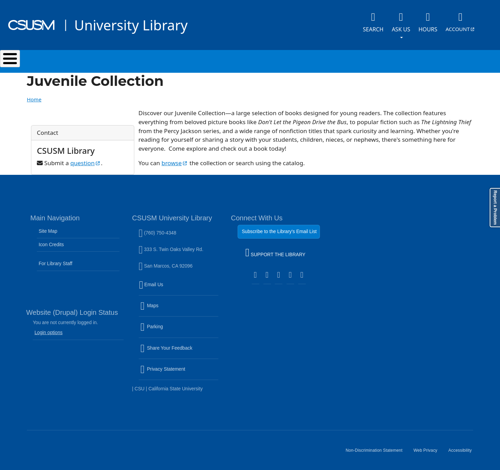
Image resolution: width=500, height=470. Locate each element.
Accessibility (462, 449)
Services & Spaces (174, 59)
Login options (48, 329)
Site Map (48, 227)
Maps (164, 306)
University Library (130, 25)
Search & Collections (92, 59)
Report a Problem (495, 207)
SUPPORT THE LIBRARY (275, 250)
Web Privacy (428, 449)
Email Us (179, 285)
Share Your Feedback (166, 344)
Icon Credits (51, 241)
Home (34, 95)
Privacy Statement (177, 370)
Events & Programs (341, 59)
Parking (166, 327)
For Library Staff (55, 260)
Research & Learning (257, 59)
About (407, 59)
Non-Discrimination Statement (377, 449)
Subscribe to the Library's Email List (279, 228)
